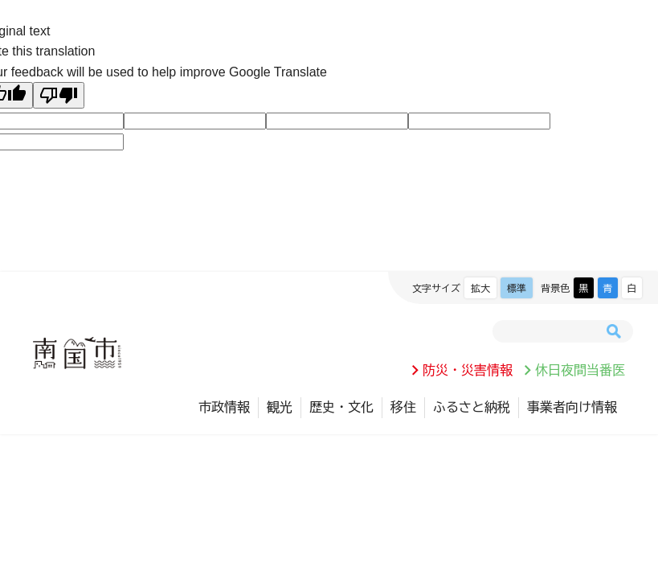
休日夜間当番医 (580, 369)
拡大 (480, 288)
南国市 (77, 353)
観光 (279, 406)
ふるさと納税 (471, 406)
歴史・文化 (341, 406)
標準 (516, 288)
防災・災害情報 (468, 369)
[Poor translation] (58, 95)
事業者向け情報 (572, 406)
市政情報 (224, 406)
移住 (403, 406)
